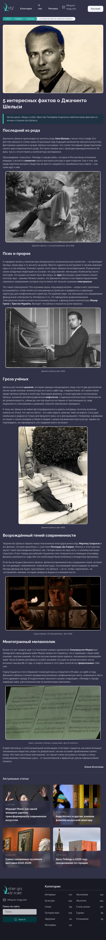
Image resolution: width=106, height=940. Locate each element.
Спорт (58, 906)
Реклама (53, 8)
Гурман (89, 913)
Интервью (58, 894)
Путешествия (58, 913)
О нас (40, 7)
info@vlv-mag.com (15, 900)
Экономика (89, 894)
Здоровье (58, 919)
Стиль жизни (89, 906)
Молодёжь (58, 925)
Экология (89, 900)
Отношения (89, 919)
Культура (58, 900)
